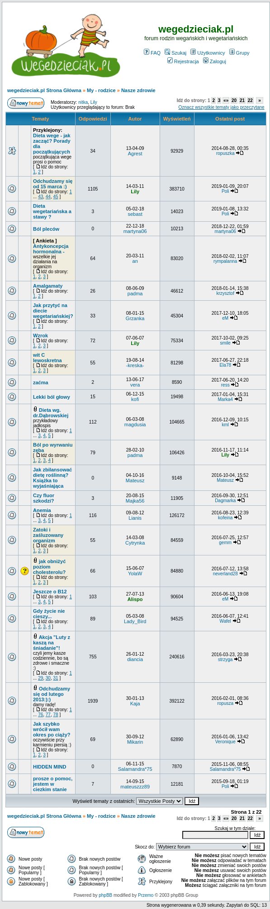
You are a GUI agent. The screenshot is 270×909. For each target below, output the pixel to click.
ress (225, 384)
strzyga (225, 659)
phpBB (105, 895)
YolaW (135, 573)
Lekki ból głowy (51, 397)
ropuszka (225, 153)
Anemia (42, 510)
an (135, 261)
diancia (135, 659)
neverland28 (225, 573)
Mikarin (135, 742)
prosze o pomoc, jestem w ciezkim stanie (52, 784)
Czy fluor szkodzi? (43, 498)
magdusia (135, 424)
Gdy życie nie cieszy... (49, 613)
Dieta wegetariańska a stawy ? (52, 211)
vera (135, 384)
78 (55, 714)
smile (225, 342)
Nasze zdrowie (138, 90)
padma (135, 293)
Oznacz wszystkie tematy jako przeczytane (222, 107)
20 (234, 100)
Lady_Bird (135, 621)
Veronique (225, 741)
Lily (93, 102)
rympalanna (225, 261)
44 (48, 196)
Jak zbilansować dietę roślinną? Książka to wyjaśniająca (52, 478)
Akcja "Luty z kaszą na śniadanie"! (51, 642)
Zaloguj (214, 61)
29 (40, 678)
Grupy (239, 53)
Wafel (225, 621)
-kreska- (135, 365)
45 (55, 196)
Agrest (135, 153)
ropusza (225, 703)
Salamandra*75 (135, 769)
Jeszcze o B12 (50, 591)
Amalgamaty (47, 286)
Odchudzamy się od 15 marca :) (52, 183)
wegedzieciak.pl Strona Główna (44, 90)
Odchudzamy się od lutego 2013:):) (51, 694)
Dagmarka (225, 500)
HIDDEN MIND (49, 766)
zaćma (40, 382)
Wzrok (40, 335)
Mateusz (135, 480)
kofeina (225, 517)
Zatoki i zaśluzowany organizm (48, 535)
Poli (225, 191)
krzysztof (225, 293)
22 (250, 100)
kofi (135, 399)
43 (40, 196)
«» (225, 100)
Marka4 (225, 399)
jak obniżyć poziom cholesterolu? (49, 567)
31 (55, 678)
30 (48, 678)
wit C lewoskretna (47, 357)
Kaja (135, 703)
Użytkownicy (207, 53)
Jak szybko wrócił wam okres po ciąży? (52, 729)
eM (225, 318)
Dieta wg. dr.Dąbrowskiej (50, 412)
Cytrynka (135, 542)
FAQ (152, 53)
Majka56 (135, 500)
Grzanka (135, 318)
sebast (135, 214)
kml (225, 424)
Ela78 (225, 365)
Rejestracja (183, 61)
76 (40, 714)
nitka (83, 102)
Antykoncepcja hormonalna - (50, 248)
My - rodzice (101, 90)
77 (48, 714)
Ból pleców (46, 229)
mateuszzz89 (135, 786)
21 (242, 100)
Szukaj (175, 53)
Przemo (145, 895)
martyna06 (135, 231)
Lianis (135, 518)
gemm (225, 542)
